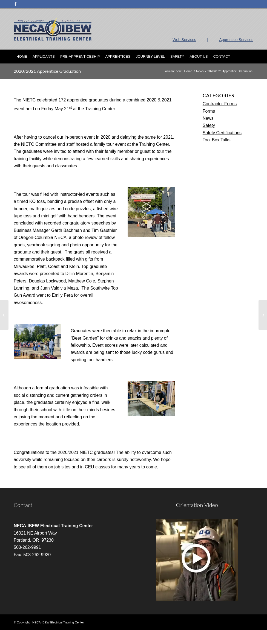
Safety (209, 125)
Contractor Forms (220, 103)
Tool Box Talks (217, 140)
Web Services (184, 39)
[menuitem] (22, 56)
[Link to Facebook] (15, 4)
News (208, 118)
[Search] (250, 56)
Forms (209, 111)
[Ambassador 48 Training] (4, 315)
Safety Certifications (222, 132)
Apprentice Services (236, 39)
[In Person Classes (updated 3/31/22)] (263, 315)
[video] (197, 560)
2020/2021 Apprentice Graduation (47, 71)
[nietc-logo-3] (52, 28)
